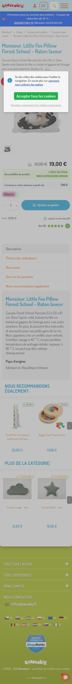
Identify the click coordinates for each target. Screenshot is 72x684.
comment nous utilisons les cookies (37, 82)
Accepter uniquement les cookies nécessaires (36, 105)
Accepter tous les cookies (36, 96)
